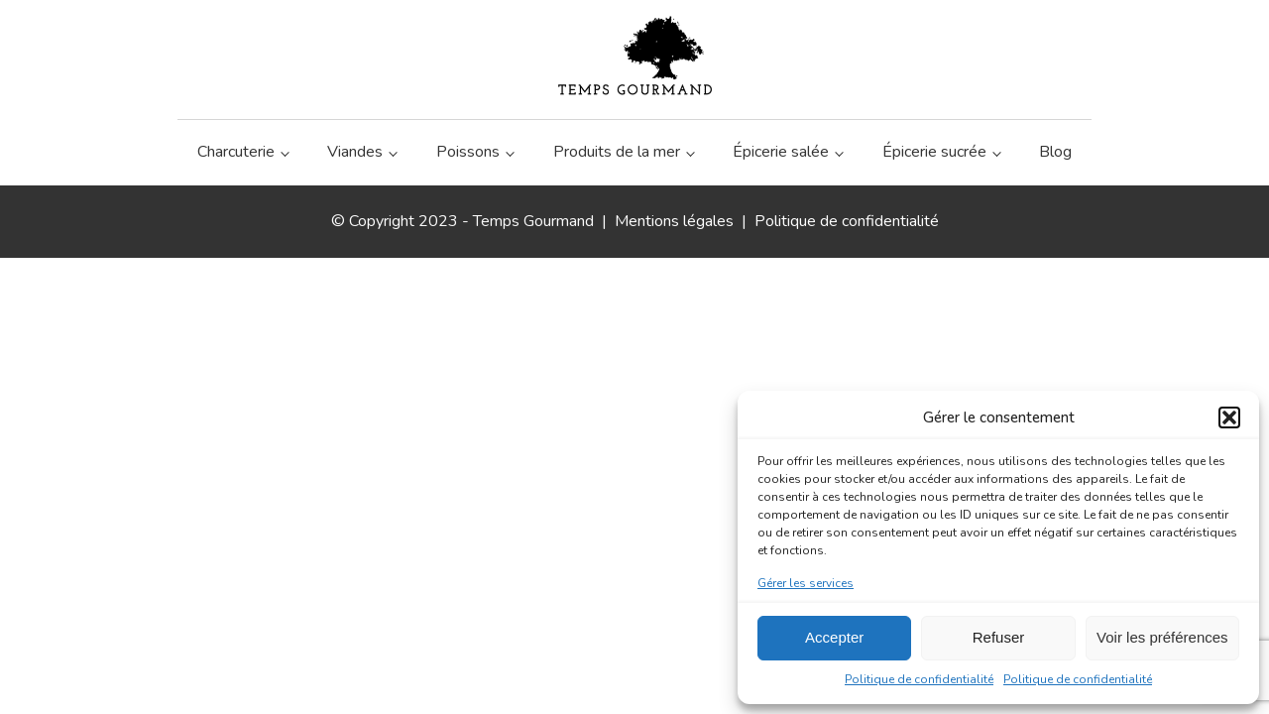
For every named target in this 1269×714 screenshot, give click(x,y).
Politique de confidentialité (919, 679)
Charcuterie (236, 152)
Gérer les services (805, 583)
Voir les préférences (1162, 637)
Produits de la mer (616, 152)
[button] (1229, 417)
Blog (1055, 152)
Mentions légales (674, 221)
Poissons (468, 152)
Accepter (834, 637)
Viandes (355, 152)
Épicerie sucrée (934, 152)
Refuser (999, 637)
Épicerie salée (781, 152)
